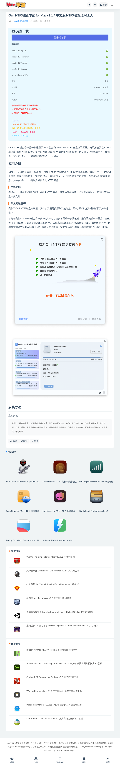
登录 (103, 4)
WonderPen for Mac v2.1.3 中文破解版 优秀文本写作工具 (54, 691)
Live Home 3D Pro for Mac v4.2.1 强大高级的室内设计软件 (54, 718)
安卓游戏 (60, 760)
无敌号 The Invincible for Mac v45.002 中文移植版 (50, 556)
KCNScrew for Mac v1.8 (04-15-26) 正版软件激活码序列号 (22, 483)
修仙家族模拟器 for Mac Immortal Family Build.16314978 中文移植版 (59, 612)
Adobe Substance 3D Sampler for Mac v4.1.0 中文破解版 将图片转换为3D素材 (64, 663)
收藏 (13, 441)
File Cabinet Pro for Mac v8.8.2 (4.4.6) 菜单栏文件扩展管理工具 (94, 512)
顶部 (108, 760)
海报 (24, 441)
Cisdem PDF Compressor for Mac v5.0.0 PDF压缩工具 (52, 677)
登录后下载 (60, 37)
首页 (12, 760)
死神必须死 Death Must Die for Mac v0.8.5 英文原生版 (52, 570)
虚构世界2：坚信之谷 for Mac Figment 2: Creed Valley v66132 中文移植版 (62, 625)
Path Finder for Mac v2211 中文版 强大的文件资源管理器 (54, 704)
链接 (34, 441)
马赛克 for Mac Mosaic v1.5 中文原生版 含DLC (48, 598)
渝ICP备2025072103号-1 (64, 750)
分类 (36, 760)
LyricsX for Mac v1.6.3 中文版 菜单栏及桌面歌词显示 (51, 649)
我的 (84, 760)
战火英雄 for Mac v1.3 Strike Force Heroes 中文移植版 (52, 584)
